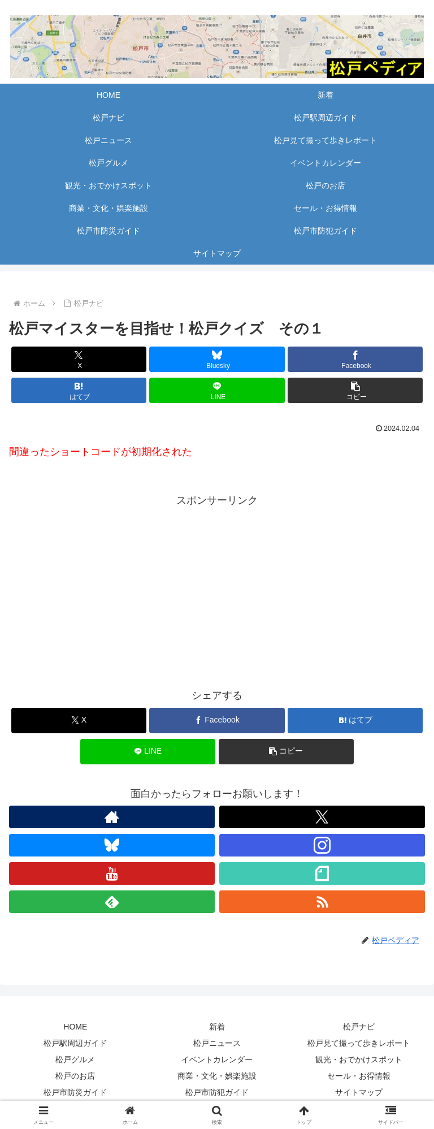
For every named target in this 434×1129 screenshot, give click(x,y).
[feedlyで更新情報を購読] (112, 901)
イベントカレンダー (217, 1059)
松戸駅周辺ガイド (75, 1043)
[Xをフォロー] (322, 817)
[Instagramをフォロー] (322, 845)
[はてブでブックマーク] (78, 390)
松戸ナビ (359, 1026)
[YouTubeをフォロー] (112, 873)
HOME (75, 1026)
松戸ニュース (217, 1043)
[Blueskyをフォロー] (112, 845)
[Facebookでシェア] (355, 359)
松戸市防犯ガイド (217, 1092)
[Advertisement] (217, 588)
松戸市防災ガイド (75, 1092)
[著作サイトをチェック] (112, 817)
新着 (217, 1026)
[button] (355, 390)
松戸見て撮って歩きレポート (358, 1043)
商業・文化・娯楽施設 (217, 1075)
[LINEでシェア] (216, 390)
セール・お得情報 (358, 1075)
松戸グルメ (75, 1059)
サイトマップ (359, 1092)
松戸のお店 (75, 1075)
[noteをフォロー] (322, 873)
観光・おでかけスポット (358, 1059)
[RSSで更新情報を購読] (322, 901)
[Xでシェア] (78, 359)
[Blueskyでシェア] (216, 359)
